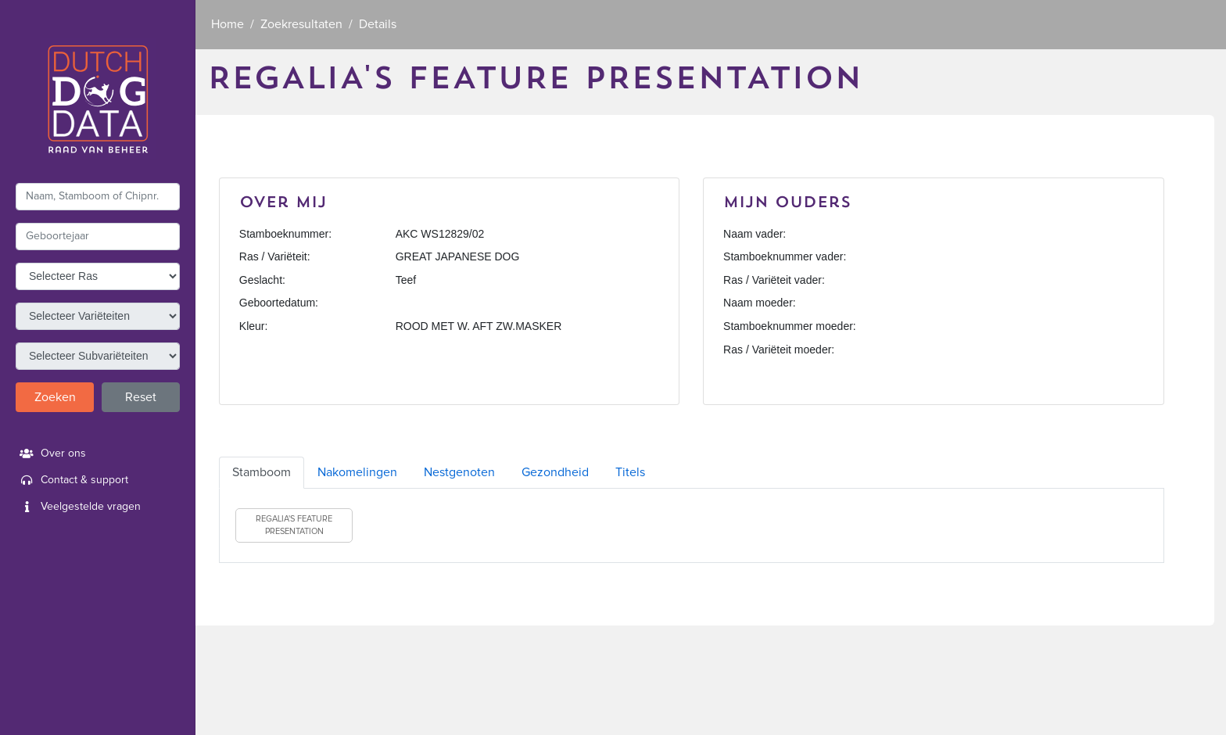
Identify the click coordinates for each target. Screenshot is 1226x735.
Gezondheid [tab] (555, 472)
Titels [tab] (630, 472)
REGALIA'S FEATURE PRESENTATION (294, 525)
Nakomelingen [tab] (357, 472)
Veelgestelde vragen (78, 506)
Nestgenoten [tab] (459, 472)
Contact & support (72, 480)
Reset (140, 397)
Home (227, 24)
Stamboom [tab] (261, 472)
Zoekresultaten (301, 24)
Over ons (51, 453)
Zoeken (55, 397)
